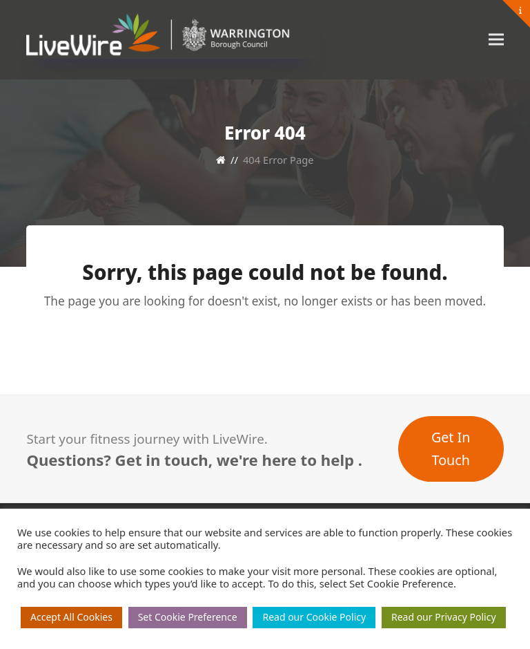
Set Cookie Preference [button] (187, 616)
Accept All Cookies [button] (71, 616)
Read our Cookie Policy (314, 616)
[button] (496, 40)
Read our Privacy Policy (443, 616)
